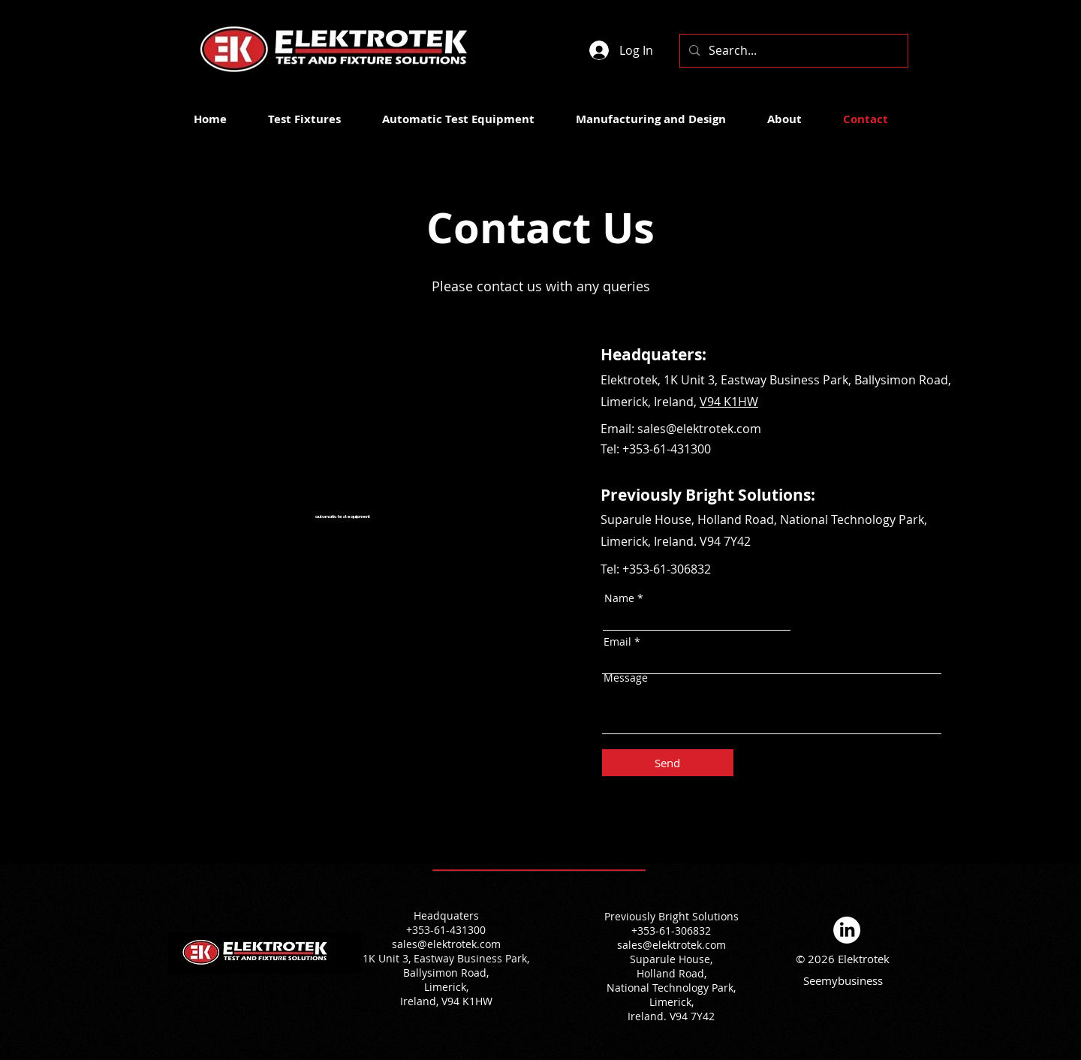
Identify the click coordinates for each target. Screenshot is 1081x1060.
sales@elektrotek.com (446, 944)
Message (626, 678)
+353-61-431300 (666, 449)
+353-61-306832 (666, 569)
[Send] (667, 762)
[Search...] (792, 51)
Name (619, 598)
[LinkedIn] (846, 930)
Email (617, 642)
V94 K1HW (729, 401)
